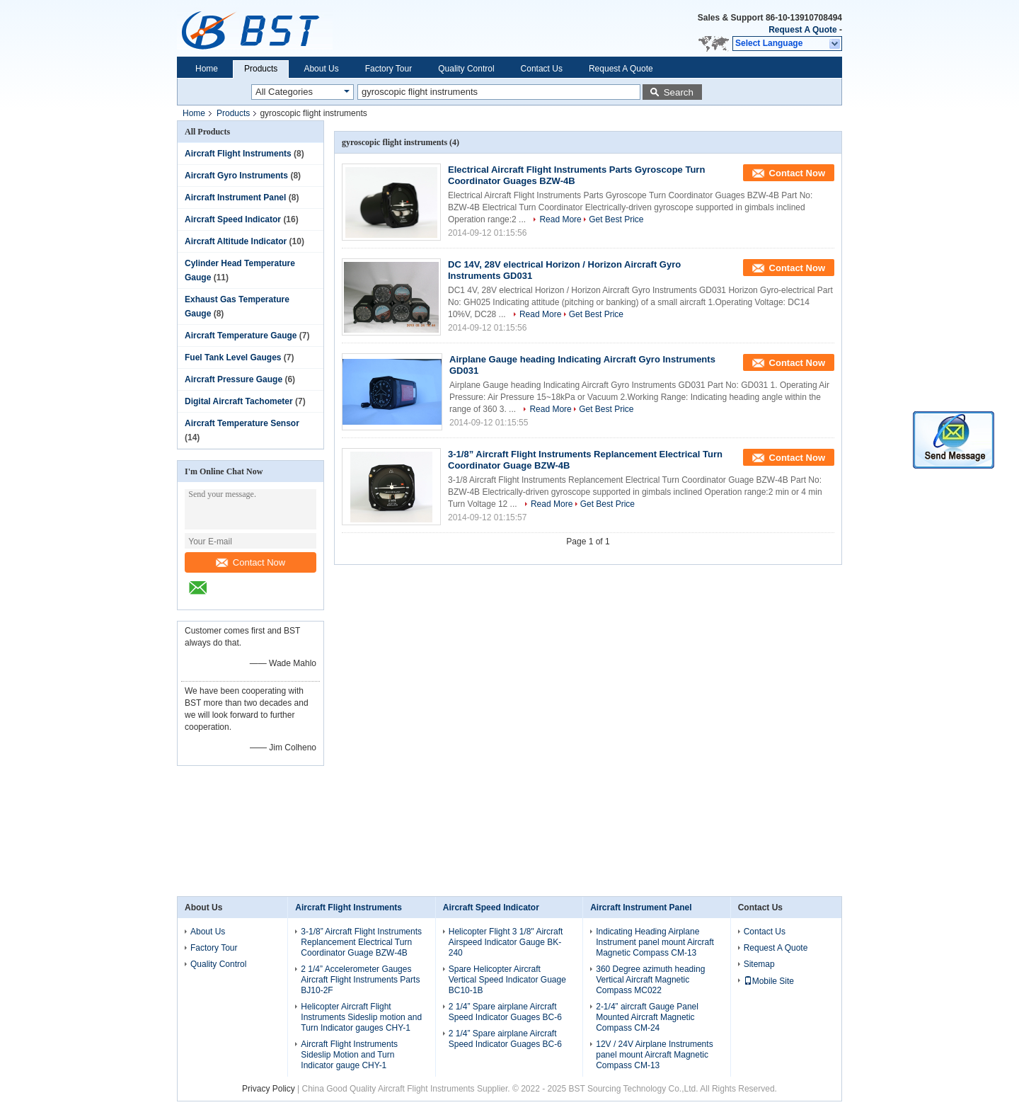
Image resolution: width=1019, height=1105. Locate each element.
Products (260, 69)
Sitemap (759, 964)
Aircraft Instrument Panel (235, 197)
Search (678, 92)
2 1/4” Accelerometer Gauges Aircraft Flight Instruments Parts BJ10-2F (360, 979)
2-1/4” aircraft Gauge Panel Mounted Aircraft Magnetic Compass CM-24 (647, 1017)
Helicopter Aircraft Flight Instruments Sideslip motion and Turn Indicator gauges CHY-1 (361, 1017)
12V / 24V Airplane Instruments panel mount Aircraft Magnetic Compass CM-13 (654, 1054)
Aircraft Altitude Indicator (236, 241)
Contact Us (542, 69)
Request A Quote (802, 30)
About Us (321, 69)
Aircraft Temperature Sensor (242, 423)
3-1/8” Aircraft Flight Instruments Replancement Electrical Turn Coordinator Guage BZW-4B (361, 942)
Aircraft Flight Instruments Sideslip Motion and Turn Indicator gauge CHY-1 (349, 1054)
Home (206, 69)
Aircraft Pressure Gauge (233, 379)
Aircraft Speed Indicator (233, 219)
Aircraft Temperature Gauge (241, 335)
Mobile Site (769, 981)
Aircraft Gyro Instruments (236, 176)
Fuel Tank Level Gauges (233, 357)
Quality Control (466, 69)
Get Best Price (616, 219)
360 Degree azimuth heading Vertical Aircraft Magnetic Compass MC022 (650, 979)
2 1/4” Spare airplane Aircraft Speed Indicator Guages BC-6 (505, 1012)
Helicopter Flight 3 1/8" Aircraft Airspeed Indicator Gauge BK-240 (506, 942)
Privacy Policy (268, 1089)
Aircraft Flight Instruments (238, 154)
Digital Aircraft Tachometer (239, 401)
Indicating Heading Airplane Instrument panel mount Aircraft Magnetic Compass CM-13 (655, 942)
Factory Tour (388, 69)
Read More (560, 219)
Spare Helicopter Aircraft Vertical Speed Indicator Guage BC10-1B (507, 979)
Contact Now (250, 562)
